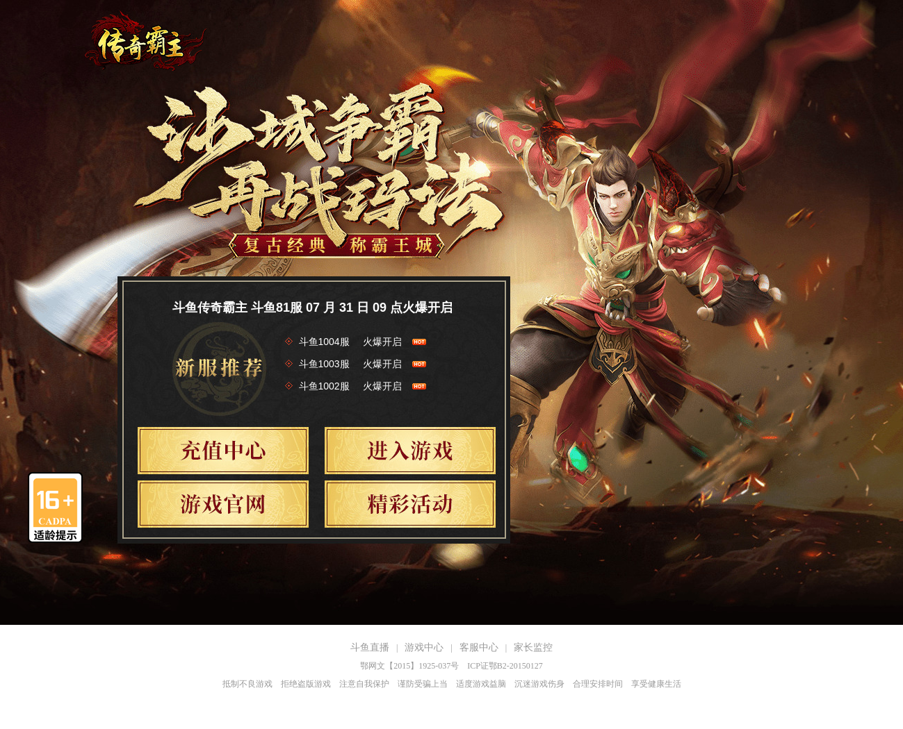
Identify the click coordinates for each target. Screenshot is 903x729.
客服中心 (478, 647)
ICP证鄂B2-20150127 (505, 666)
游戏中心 (424, 647)
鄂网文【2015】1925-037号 (409, 666)
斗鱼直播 (369, 647)
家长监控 (533, 647)
